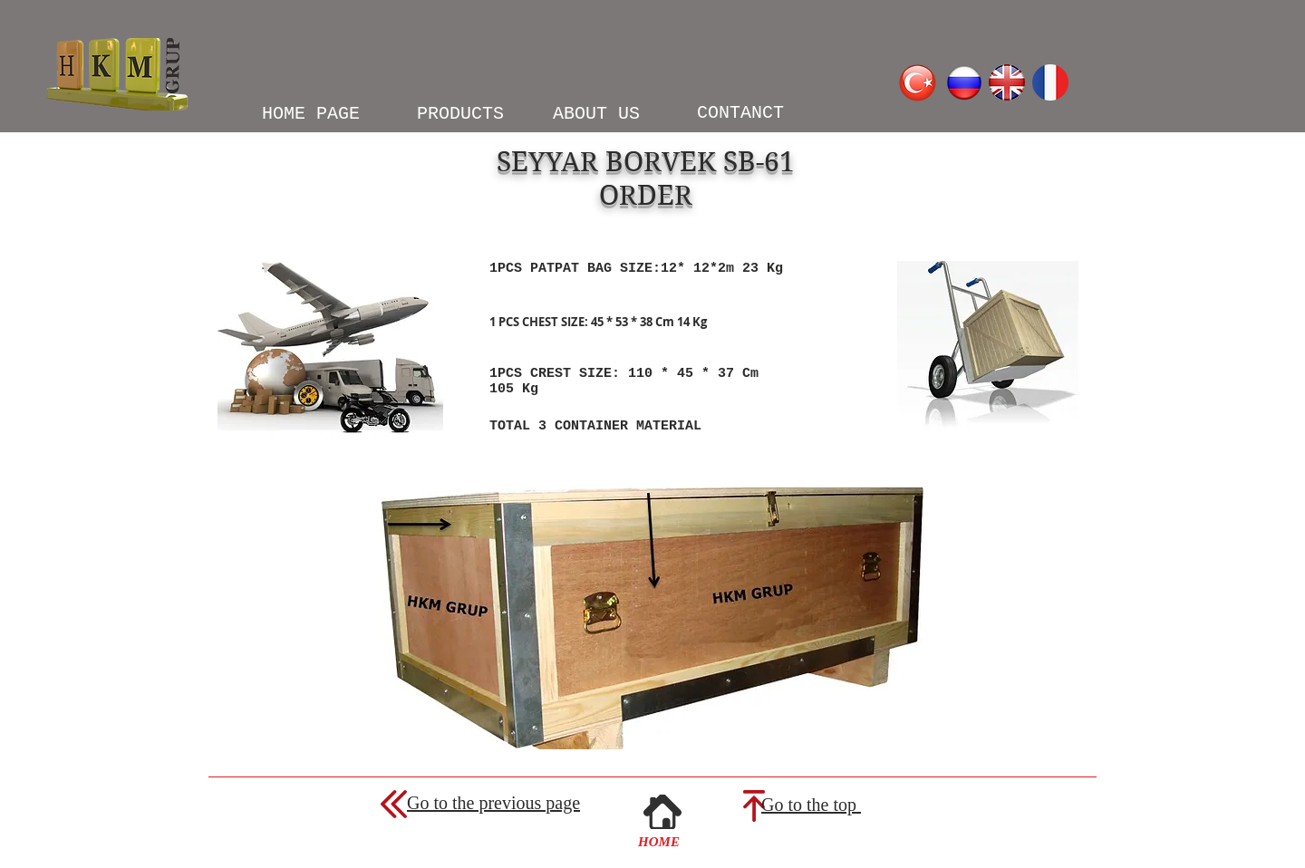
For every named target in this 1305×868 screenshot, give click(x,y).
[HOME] (658, 841)
